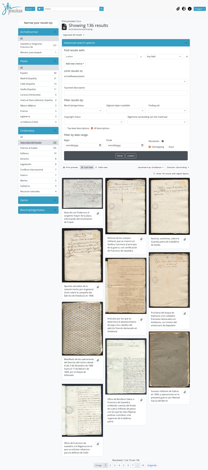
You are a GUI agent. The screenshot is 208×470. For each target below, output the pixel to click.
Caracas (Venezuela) (38, 95)
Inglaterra (38, 117)
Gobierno (38, 186)
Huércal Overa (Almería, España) (38, 101)
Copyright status (72, 116)
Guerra (38, 176)
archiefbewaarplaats (74, 76)
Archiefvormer (29, 32)
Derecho (38, 159)
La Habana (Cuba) (38, 122)
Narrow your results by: (38, 23)
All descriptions (101, 128)
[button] (178, 9)
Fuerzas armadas (38, 148)
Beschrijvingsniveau (32, 210)
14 (143, 465)
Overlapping (158, 146)
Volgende (152, 465)
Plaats (24, 61)
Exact (171, 146)
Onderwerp (27, 130)
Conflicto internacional (38, 170)
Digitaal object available (118, 105)
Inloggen (199, 9)
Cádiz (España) (38, 84)
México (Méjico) (38, 106)
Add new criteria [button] (74, 63)
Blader (29, 9)
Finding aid (154, 105)
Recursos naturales (38, 192)
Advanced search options (79, 43)
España (38, 73)
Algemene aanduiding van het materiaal (147, 116)
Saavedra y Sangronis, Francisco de (38, 45)
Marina (38, 181)
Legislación (38, 165)
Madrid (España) (38, 79)
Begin (67, 140)
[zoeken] (71, 9)
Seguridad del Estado (38, 143)
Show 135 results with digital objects (171, 173)
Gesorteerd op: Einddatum (150, 167)
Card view (87, 167)
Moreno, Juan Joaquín (38, 53)
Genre (24, 200)
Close (78, 21)
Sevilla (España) (38, 90)
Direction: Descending (177, 167)
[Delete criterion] (187, 56)
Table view (101, 167)
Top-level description (74, 87)
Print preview (70, 167)
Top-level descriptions (78, 128)
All (21, 38)
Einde (109, 140)
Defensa (38, 154)
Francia (38, 111)
